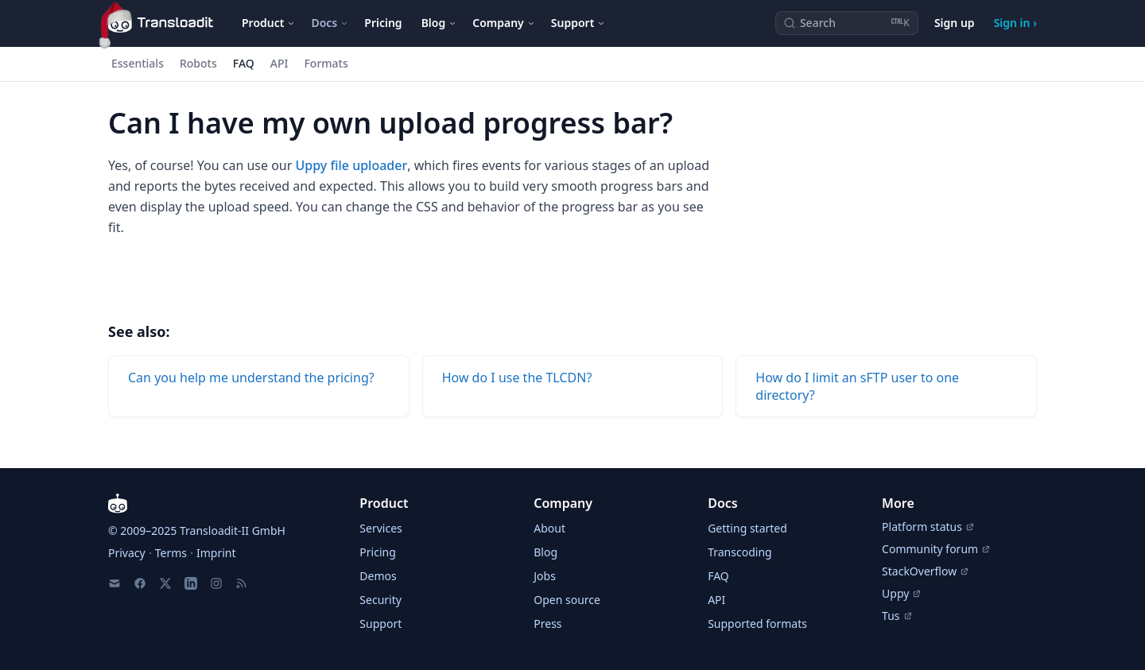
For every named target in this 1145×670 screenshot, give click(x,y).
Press (547, 623)
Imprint (216, 552)
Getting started (747, 528)
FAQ (243, 63)
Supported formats (757, 623)
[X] (165, 583)
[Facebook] (140, 583)
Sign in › (1015, 22)
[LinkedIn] (190, 583)
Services (380, 528)
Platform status (928, 526)
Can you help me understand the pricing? (251, 377)
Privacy (127, 552)
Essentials (137, 63)
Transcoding (739, 552)
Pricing (383, 22)
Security (380, 599)
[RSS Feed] (241, 583)
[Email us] (114, 583)
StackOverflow (925, 571)
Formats (325, 63)
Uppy (902, 593)
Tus (897, 615)
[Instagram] (216, 583)
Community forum (936, 548)
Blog (545, 552)
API (279, 63)
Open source (567, 599)
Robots (198, 63)
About (549, 528)
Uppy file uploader (352, 165)
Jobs (545, 575)
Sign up (954, 22)
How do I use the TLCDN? (517, 377)
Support (380, 623)
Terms (171, 552)
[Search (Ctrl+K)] (846, 23)
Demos (377, 575)
